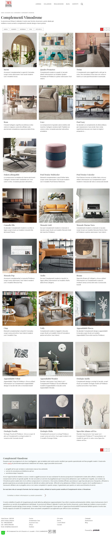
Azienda (38, 4)
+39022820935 (7, 522)
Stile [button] (30, 29)
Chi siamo (60, 518)
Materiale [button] (23, 29)
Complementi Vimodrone (27, 12)
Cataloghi (88, 518)
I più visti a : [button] (39, 29)
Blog (68, 4)
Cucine (31, 518)
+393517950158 (9, 525)
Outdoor (31, 527)
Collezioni (47, 4)
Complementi (17, 12)
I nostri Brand (61, 522)
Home (2, 12)
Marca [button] (6, 29)
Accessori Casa (9, 12)
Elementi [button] (13, 29)
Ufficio (31, 525)
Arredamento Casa (34, 520)
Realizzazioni (59, 4)
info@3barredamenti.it (11, 527)
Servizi (59, 520)
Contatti (75, 4)
